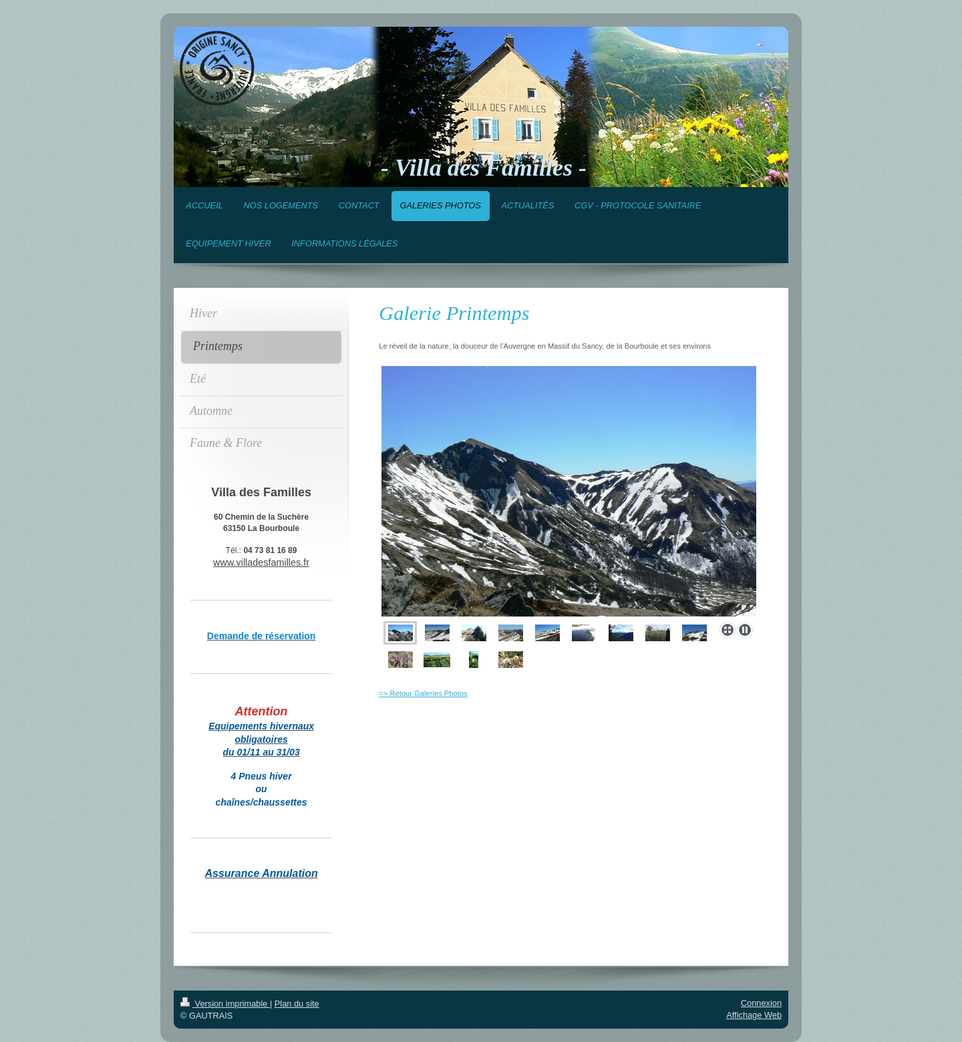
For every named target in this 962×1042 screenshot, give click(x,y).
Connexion (761, 1003)
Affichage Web (754, 1015)
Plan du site (297, 1004)
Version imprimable (225, 1004)
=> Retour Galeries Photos (423, 693)
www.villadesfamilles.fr (261, 562)
